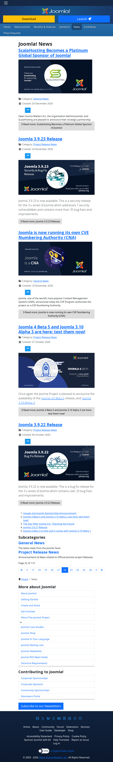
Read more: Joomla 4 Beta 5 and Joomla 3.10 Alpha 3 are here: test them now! (56, 405)
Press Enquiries (99, 26)
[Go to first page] (21, 563)
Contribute (82, 26)
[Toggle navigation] (6, 3)
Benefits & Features (41, 26)
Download (29, 19)
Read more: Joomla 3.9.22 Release (40, 496)
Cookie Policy (79, 729)
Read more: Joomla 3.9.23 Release (40, 214)
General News (41, 92)
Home (7, 26)
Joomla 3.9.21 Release (35, 520)
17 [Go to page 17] (33, 563)
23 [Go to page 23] (71, 563)
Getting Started (29, 592)
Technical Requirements (34, 656)
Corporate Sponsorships (34, 671)
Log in (56, 736)
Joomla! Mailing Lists (32, 638)
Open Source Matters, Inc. (53, 750)
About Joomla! (21, 26)
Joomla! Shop (28, 626)
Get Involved (28, 604)
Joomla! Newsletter (31, 644)
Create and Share (30, 598)
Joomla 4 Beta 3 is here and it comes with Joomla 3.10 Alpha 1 (57, 524)
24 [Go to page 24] (77, 563)
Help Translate (61, 733)
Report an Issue (80, 733)
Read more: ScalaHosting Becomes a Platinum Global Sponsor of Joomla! (56, 119)
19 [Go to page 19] (45, 563)
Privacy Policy (61, 729)
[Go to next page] (96, 563)
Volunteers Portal (30, 689)
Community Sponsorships (35, 683)
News (70, 26)
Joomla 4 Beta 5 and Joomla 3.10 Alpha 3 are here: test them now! (51, 322)
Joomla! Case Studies (32, 620)
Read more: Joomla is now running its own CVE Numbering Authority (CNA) (56, 307)
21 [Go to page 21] (58, 563)
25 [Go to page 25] (84, 563)
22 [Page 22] (65, 563)
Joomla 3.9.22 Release (40, 418)
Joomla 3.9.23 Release (40, 132)
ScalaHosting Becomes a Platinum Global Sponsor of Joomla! (53, 46)
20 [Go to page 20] (52, 563)
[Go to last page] (102, 563)
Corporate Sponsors (32, 677)
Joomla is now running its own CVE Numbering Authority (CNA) (53, 228)
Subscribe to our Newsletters (41, 699)
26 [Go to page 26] (90, 563)
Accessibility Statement (39, 729)
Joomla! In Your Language (35, 632)
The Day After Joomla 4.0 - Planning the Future (48, 517)
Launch (84, 19)
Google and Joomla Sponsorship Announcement (49, 506)
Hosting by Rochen (56, 760)
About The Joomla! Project (35, 610)
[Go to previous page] (27, 563)
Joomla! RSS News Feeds (34, 650)
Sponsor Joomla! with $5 (37, 733)
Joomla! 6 (59, 26)
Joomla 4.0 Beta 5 (52, 392)
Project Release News (45, 137)
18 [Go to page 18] (39, 563)
